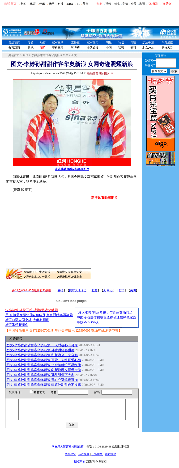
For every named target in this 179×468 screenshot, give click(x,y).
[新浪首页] (10, 3)
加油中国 (148, 42)
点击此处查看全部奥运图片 (72, 169)
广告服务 (97, 458)
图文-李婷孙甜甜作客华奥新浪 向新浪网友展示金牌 (43, 370)
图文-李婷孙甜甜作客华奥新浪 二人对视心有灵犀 (42, 345)
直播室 (75, 42)
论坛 (121, 42)
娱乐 (42, 3)
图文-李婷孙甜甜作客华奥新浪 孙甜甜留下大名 (40, 375)
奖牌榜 (75, 47)
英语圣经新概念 (16, 325)
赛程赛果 (57, 47)
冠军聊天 (92, 42)
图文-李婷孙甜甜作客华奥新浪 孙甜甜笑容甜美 (40, 350)
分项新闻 (14, 47)
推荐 (95, 290)
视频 (108, 3)
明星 (109, 42)
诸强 (121, 47)
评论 (61, 290)
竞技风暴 (167, 47)
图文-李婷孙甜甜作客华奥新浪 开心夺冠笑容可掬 (42, 380)
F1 (78, 3)
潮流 (116, 3)
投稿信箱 (78, 450)
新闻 (23, 3)
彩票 (142, 3)
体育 (33, 3)
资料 (133, 47)
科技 (61, 3)
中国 (109, 47)
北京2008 (148, 47)
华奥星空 (167, 42)
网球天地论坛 (77, 290)
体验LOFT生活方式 (38, 272)
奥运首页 (14, 42)
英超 (85, 3)
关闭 (133, 290)
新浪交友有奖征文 (70, 272)
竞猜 (125, 3)
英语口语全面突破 (18, 320)
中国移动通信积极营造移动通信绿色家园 (106, 317)
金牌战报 (92, 47)
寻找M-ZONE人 (88, 322)
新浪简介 (84, 458)
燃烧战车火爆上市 (70, 276)
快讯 (31, 47)
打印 (121, 290)
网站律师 (110, 458)
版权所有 (79, 466)
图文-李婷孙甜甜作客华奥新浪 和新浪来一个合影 (42, 355)
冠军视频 (57, 42)
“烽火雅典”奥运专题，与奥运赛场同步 (104, 312)
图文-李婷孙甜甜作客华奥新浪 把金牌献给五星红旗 (43, 365)
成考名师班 (41, 320)
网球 (25, 55)
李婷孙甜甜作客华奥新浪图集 (49, 55)
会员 (133, 3)
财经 (51, 3)
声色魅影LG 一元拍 (38, 276)
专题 (31, 42)
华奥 (99, 3)
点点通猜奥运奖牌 (59, 315)
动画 (43, 42)
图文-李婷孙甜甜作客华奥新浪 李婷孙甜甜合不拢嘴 (43, 385)
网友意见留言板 (62, 450)
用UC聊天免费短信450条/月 (25, 315)
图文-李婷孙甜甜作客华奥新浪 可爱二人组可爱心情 (43, 360)
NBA (70, 3)
